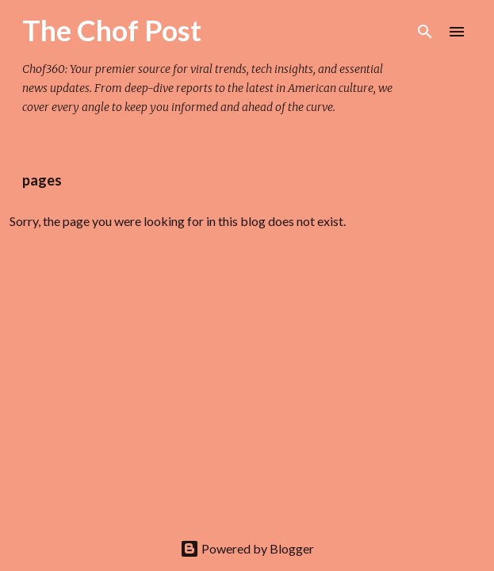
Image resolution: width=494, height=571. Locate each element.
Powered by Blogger (247, 548)
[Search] (425, 32)
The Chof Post (111, 30)
